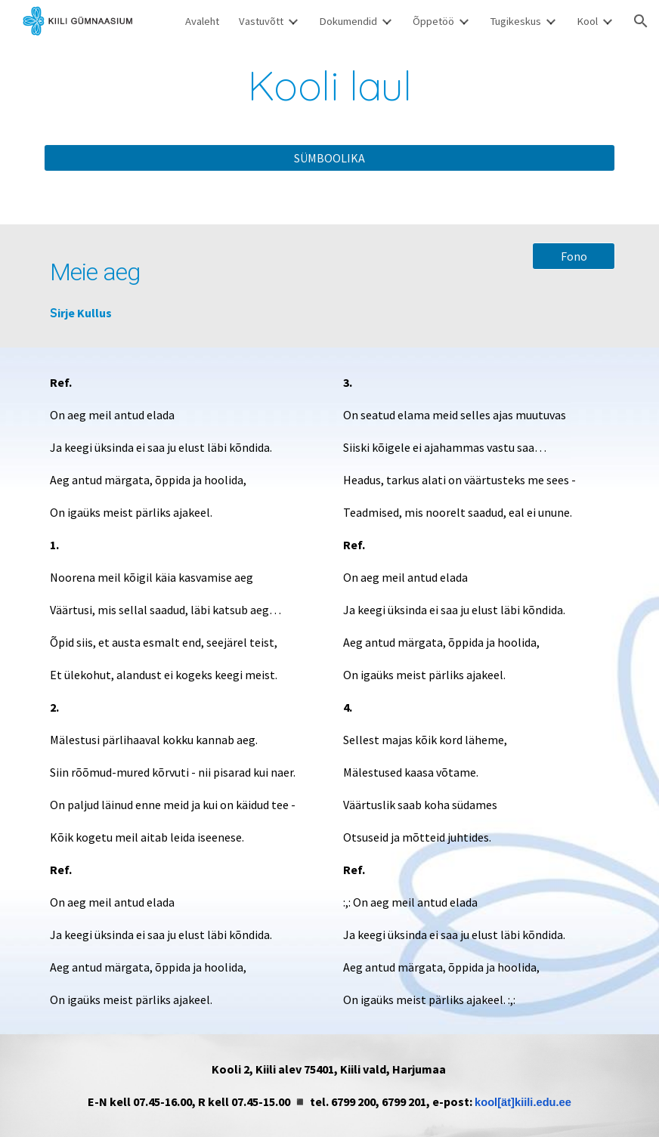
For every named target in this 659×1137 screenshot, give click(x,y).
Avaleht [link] (202, 21)
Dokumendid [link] (348, 21)
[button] (641, 21)
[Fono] (573, 256)
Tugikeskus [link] (515, 21)
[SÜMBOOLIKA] (330, 157)
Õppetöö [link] (433, 21)
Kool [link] (587, 21)
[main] (330, 85)
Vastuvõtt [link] (261, 21)
